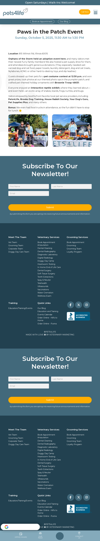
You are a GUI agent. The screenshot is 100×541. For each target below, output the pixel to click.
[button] (95, 12)
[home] (15, 12)
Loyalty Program (74, 252)
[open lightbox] (28, 130)
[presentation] (71, 196)
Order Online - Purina (47, 323)
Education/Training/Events (20, 308)
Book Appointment (46, 242)
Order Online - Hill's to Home (47, 319)
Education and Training (48, 311)
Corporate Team (15, 249)
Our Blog (64, 21)
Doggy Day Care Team (18, 252)
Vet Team (12, 242)
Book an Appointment (42, 21)
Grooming (71, 245)
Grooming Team (15, 245)
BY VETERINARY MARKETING (60, 335)
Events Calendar (45, 314)
